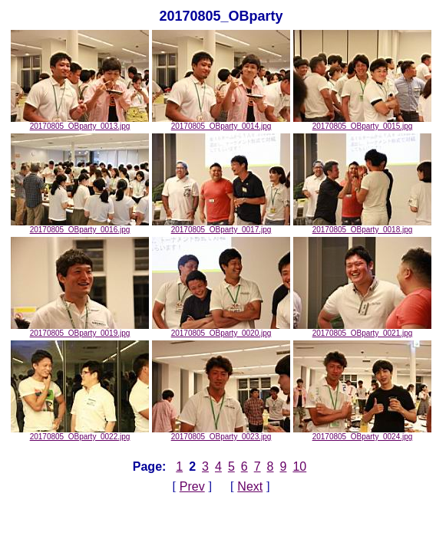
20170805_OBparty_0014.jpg (221, 122)
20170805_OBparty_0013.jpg (80, 122)
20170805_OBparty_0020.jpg (221, 329)
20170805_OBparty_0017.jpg (221, 226)
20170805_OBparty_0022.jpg (80, 433)
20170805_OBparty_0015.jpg (362, 122)
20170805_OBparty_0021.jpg (362, 329)
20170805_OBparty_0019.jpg (80, 329)
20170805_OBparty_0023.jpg (221, 433)
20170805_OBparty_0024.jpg (362, 433)
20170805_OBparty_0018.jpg (362, 226)
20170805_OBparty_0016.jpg (80, 226)
